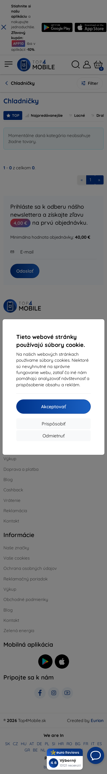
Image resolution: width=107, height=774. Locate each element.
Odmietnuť (53, 436)
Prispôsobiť (53, 424)
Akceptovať (53, 406)
